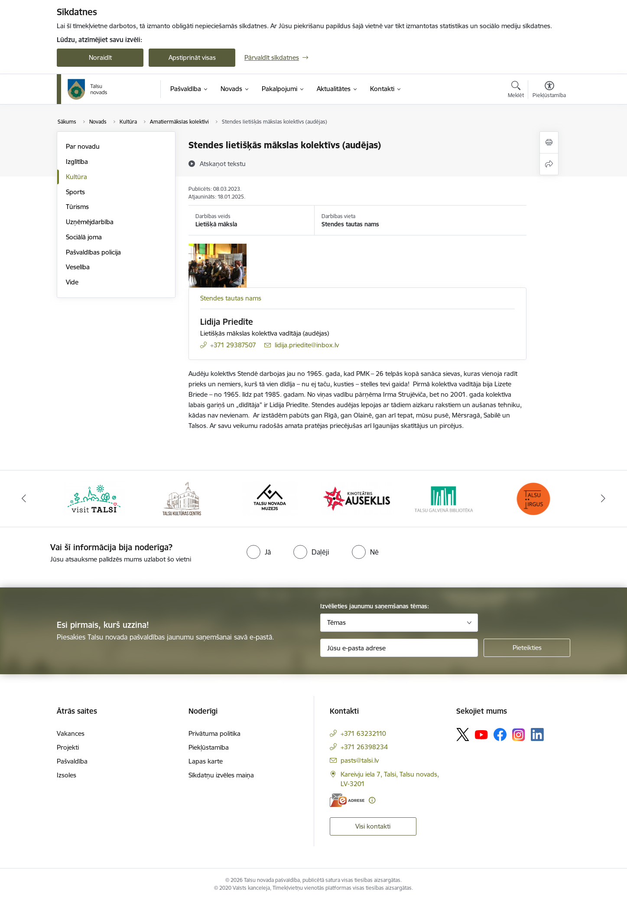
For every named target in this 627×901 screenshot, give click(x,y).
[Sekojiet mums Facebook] (500, 734)
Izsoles (66, 775)
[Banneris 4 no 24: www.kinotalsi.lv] (357, 498)
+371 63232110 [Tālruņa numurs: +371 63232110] (363, 733)
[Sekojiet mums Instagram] (518, 734)
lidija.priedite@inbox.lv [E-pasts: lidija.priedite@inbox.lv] (307, 345)
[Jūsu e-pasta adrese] (399, 648)
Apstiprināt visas (192, 57)
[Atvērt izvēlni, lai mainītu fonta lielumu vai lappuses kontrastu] (549, 90)
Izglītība (77, 161)
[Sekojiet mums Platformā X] (462, 734)
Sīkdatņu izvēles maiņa (221, 775)
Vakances (70, 733)
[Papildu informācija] (372, 800)
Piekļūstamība (208, 747)
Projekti (68, 747)
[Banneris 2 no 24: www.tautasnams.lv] (182, 498)
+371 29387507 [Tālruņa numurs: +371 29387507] (233, 345)
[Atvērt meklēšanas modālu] (516, 90)
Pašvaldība (72, 761)
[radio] (259, 552)
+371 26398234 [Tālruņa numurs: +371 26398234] (364, 747)
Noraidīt (100, 57)
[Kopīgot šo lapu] (549, 164)
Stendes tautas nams (230, 298)
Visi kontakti (372, 826)
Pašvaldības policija (93, 252)
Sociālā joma (84, 237)
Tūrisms (77, 206)
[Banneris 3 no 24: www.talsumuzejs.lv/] (270, 498)
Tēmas (336, 622)
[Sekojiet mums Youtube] (481, 734)
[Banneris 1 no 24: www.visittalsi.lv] (94, 498)
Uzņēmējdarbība (90, 222)
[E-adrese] (347, 800)
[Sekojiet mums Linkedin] (537, 734)
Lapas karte (205, 761)
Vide (72, 282)
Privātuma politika (214, 733)
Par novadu (83, 146)
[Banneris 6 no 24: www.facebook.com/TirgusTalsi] (533, 498)
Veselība (78, 267)
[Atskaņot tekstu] (223, 163)
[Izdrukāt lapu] (549, 142)
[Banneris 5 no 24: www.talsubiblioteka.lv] (445, 498)
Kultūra (76, 177)
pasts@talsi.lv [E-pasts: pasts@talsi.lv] (360, 760)
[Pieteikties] (527, 648)
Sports (75, 192)
